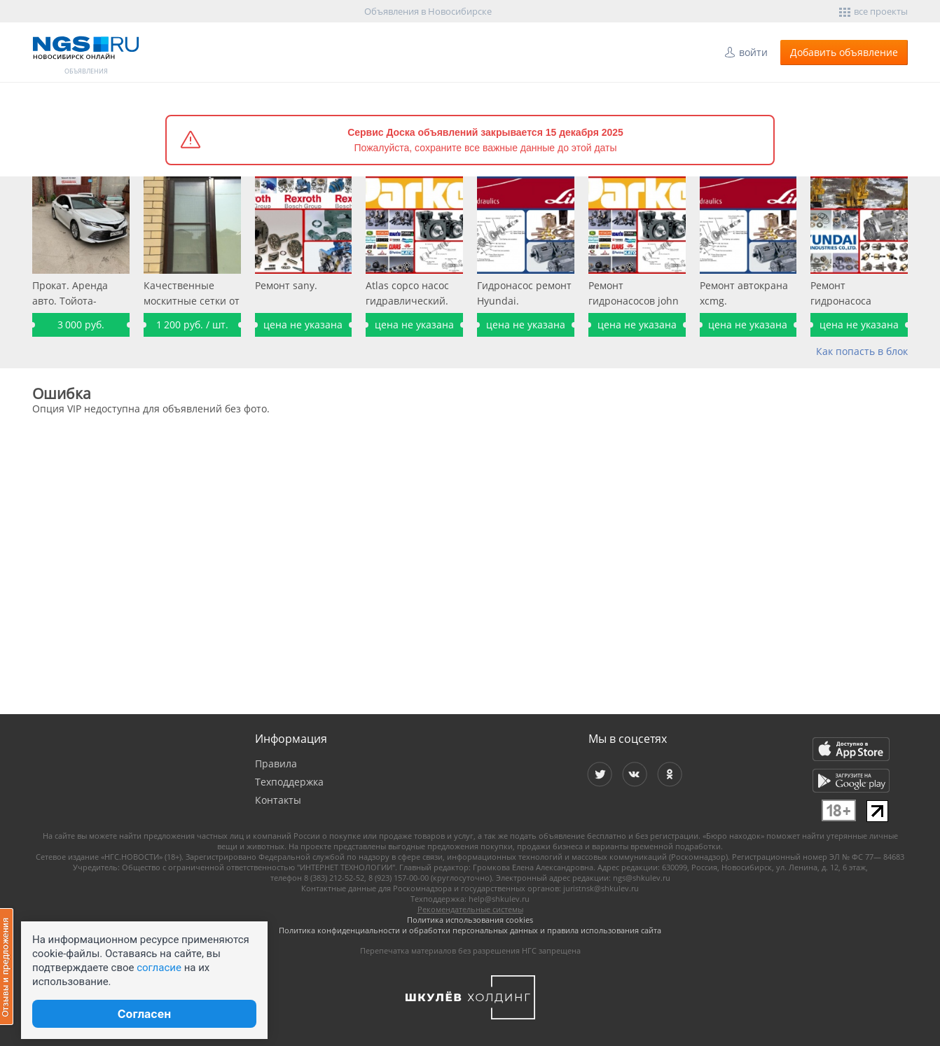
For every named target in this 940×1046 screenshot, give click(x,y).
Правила (276, 763)
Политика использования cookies (470, 919)
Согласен (144, 1014)
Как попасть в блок (862, 351)
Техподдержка (289, 781)
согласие (159, 967)
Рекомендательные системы (470, 909)
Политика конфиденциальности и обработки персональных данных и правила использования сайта (470, 930)
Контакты (278, 800)
